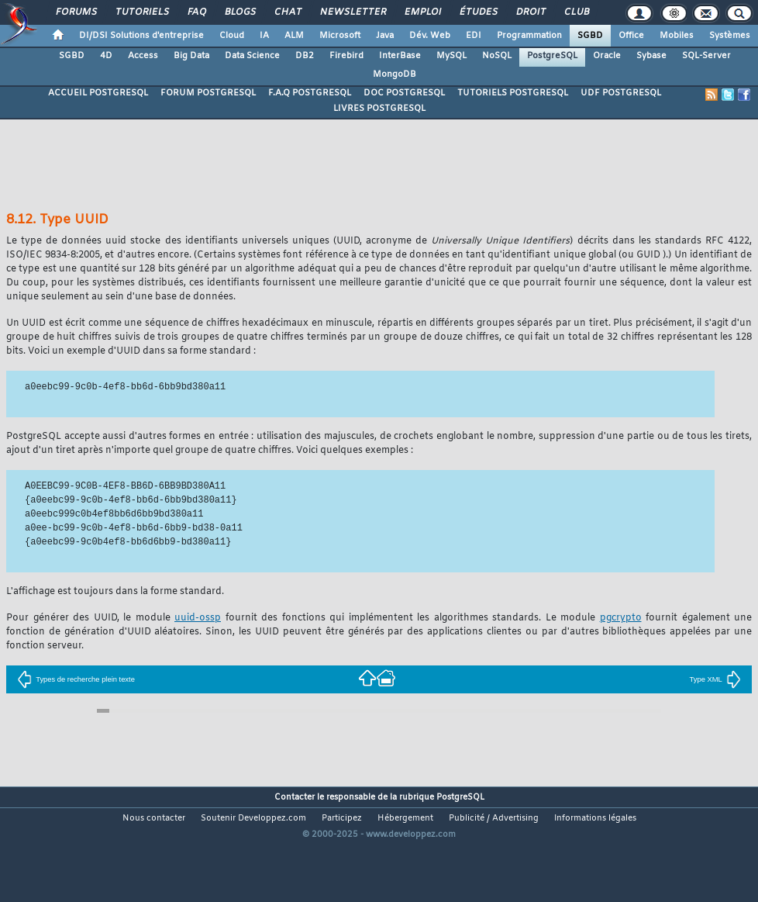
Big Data (191, 55)
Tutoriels (141, 12)
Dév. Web (429, 35)
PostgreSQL (552, 55)
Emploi (422, 12)
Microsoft (339, 35)
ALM (294, 35)
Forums (75, 12)
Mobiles (677, 35)
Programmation (529, 35)
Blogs (239, 12)
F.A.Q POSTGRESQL (309, 93)
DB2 (304, 55)
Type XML (715, 679)
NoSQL (497, 55)
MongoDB (394, 74)
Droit (530, 12)
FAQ (196, 12)
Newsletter (352, 12)
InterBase (400, 55)
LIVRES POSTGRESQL (379, 108)
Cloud (231, 35)
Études (477, 12)
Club (576, 12)
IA (264, 35)
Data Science (252, 55)
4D (106, 55)
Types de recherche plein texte (76, 679)
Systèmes (729, 35)
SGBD (590, 35)
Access (143, 55)
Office (631, 35)
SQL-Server (706, 55)
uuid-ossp (197, 618)
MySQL (451, 55)
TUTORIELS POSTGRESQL (512, 93)
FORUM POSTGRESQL (208, 93)
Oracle (607, 55)
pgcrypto (621, 618)
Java (385, 35)
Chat (287, 12)
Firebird (346, 55)
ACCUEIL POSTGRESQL (98, 93)
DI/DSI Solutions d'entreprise (141, 35)
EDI (473, 35)
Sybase (651, 55)
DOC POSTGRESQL (404, 93)
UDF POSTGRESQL (621, 93)
